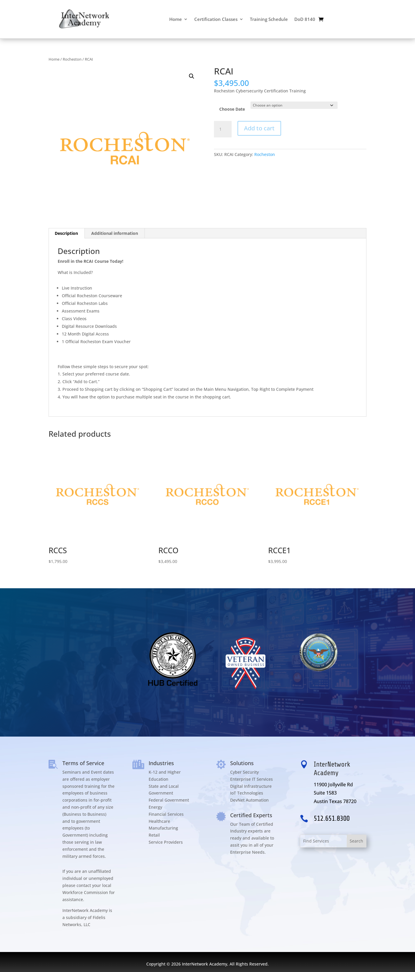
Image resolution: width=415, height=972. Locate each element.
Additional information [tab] (114, 233)
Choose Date (232, 109)
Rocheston (72, 59)
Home (175, 19)
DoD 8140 (304, 19)
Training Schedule (269, 19)
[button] (191, 76)
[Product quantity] (223, 129)
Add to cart (259, 128)
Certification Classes (216, 19)
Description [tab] (66, 233)
